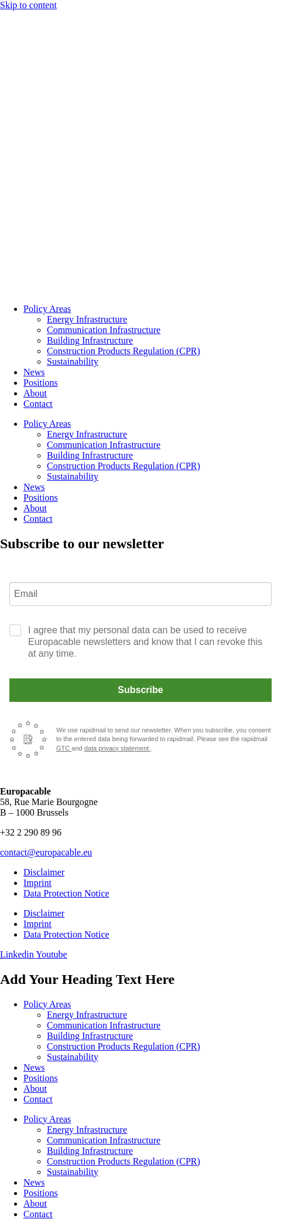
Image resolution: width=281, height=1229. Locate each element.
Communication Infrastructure (103, 330)
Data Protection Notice (66, 893)
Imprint (37, 883)
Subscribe (140, 690)
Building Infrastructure (90, 340)
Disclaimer (43, 872)
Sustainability (72, 361)
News (33, 372)
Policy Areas (47, 309)
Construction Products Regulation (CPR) (123, 351)
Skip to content (28, 5)
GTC (63, 748)
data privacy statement (117, 748)
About (35, 393)
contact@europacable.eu (46, 852)
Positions (40, 383)
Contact (38, 404)
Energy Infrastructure (87, 319)
